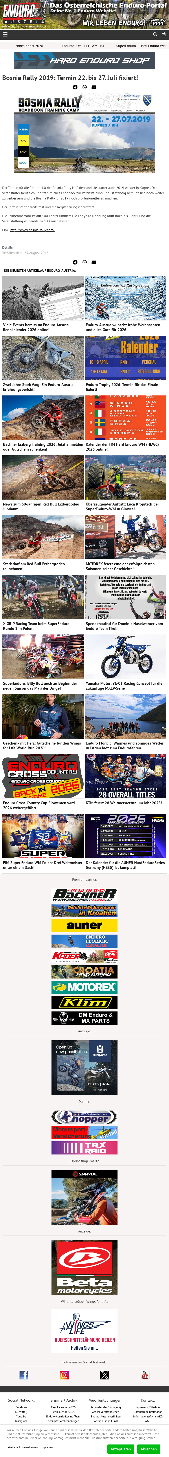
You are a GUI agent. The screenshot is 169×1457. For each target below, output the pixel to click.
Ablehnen (149, 1449)
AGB (148, 1421)
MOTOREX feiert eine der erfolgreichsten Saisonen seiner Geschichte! (120, 566)
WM (94, 45)
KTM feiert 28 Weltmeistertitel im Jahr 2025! (124, 802)
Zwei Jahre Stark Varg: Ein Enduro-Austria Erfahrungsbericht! (38, 387)
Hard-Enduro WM (153, 45)
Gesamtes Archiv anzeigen (63, 1421)
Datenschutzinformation (148, 1412)
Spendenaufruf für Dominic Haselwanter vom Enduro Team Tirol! (124, 626)
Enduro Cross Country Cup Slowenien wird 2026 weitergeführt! (39, 805)
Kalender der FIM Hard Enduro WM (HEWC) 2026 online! (122, 447)
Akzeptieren (121, 1449)
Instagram (21, 1421)
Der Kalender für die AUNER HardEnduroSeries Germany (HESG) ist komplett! (125, 865)
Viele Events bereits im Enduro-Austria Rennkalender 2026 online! (36, 327)
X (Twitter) (21, 1412)
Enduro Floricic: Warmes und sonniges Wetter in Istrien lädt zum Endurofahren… (124, 745)
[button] (75, 87)
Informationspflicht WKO (148, 1416)
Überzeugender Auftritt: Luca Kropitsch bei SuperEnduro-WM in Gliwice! (122, 506)
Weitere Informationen (23, 1447)
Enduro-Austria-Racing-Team (63, 1416)
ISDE (103, 45)
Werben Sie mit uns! (106, 1421)
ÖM (79, 45)
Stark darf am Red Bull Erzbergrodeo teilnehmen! (34, 566)
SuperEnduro (126, 45)
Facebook (21, 1407)
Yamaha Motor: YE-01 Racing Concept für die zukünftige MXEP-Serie (124, 686)
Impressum (48, 1447)
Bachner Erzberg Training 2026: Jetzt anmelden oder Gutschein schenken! (43, 447)
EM (86, 45)
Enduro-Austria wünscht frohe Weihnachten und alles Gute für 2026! (123, 327)
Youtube (21, 1416)
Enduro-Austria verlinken (106, 1416)
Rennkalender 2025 (63, 1412)
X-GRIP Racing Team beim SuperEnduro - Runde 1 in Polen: (37, 626)
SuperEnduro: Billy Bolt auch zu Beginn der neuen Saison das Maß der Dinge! (40, 686)
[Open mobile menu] (5, 35)
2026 (63, 1407)
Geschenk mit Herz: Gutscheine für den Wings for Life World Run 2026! (42, 745)
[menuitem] (164, 34)
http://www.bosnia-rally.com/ (32, 230)
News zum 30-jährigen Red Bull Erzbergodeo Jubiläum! (41, 506)
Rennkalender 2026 (28, 45)
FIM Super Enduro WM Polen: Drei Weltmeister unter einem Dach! (42, 865)
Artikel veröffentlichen (105, 1412)
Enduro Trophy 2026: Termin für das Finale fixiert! (122, 387)
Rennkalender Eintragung (105, 1407)
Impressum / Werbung (148, 1407)
